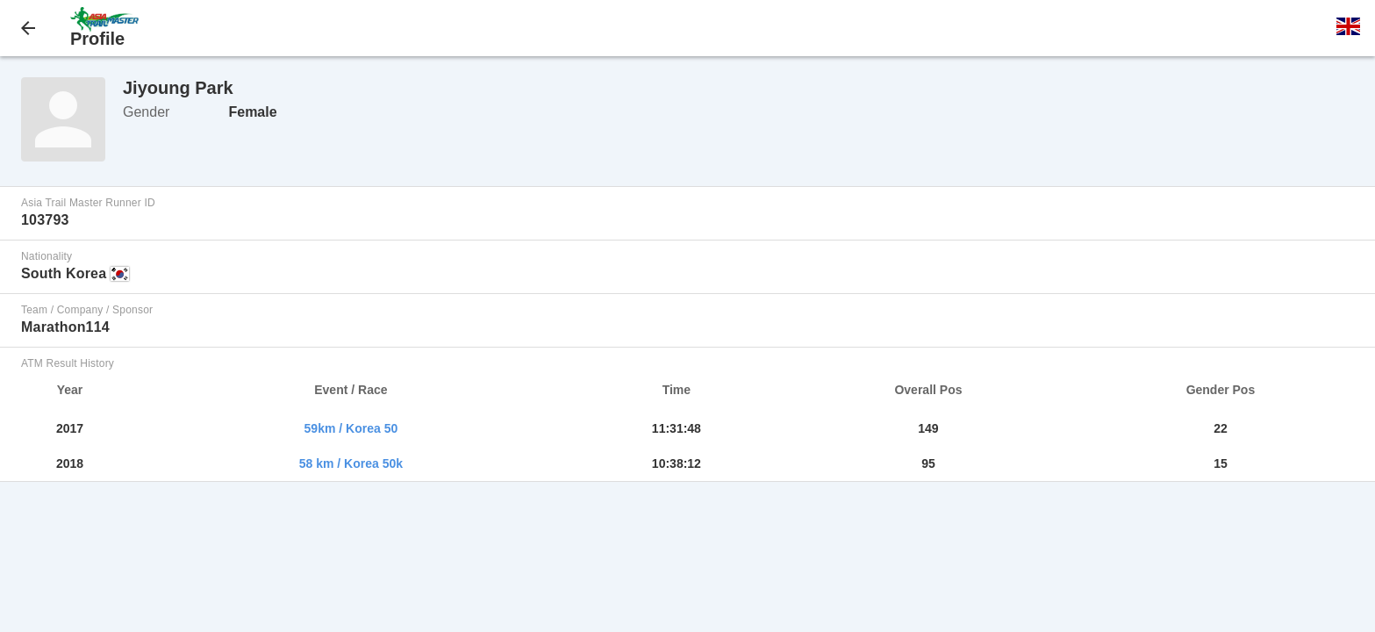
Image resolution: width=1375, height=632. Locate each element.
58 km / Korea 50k (351, 463)
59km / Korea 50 (351, 428)
